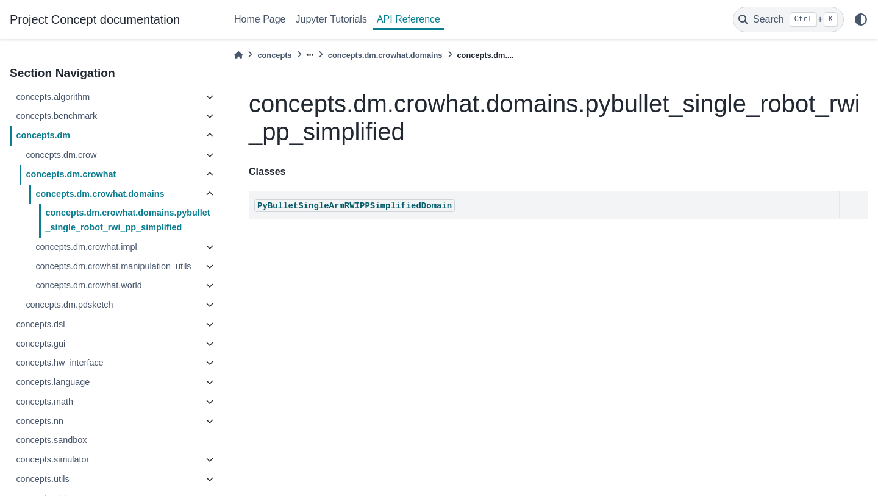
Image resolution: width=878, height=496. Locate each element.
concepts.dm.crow (61, 155)
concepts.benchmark (56, 116)
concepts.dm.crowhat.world (88, 285)
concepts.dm (43, 135)
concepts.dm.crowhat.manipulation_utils (113, 266)
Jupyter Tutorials (331, 19)
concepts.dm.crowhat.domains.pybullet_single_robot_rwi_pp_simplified (127, 220)
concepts (274, 55)
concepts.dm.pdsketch (69, 305)
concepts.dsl (40, 324)
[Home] (238, 55)
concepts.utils (42, 479)
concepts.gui (40, 344)
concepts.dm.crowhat (71, 174)
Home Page (260, 19)
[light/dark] (861, 19)
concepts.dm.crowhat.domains (99, 194)
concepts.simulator (52, 459)
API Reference (408, 19)
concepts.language (53, 382)
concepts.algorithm (53, 97)
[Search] (788, 19)
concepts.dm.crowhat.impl (86, 247)
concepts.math (44, 401)
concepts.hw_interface (59, 362)
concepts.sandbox (51, 440)
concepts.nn (39, 421)
